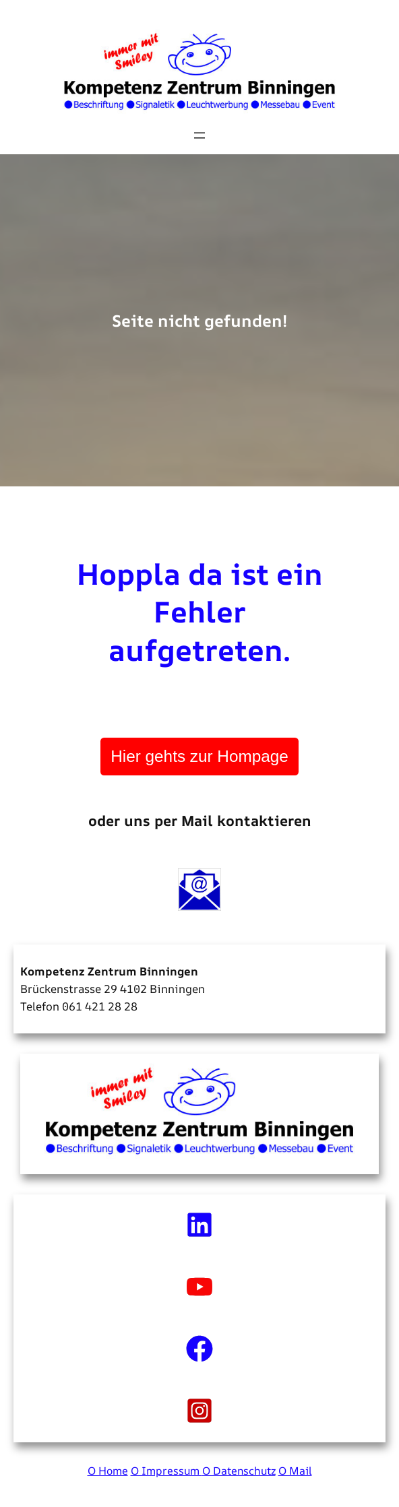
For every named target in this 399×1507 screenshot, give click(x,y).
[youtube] (199, 1287)
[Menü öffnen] (199, 135)
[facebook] (199, 1349)
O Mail (295, 1470)
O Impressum (166, 1470)
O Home (108, 1470)
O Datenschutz (239, 1470)
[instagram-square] (199, 1411)
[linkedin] (199, 1225)
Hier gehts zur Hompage (199, 756)
